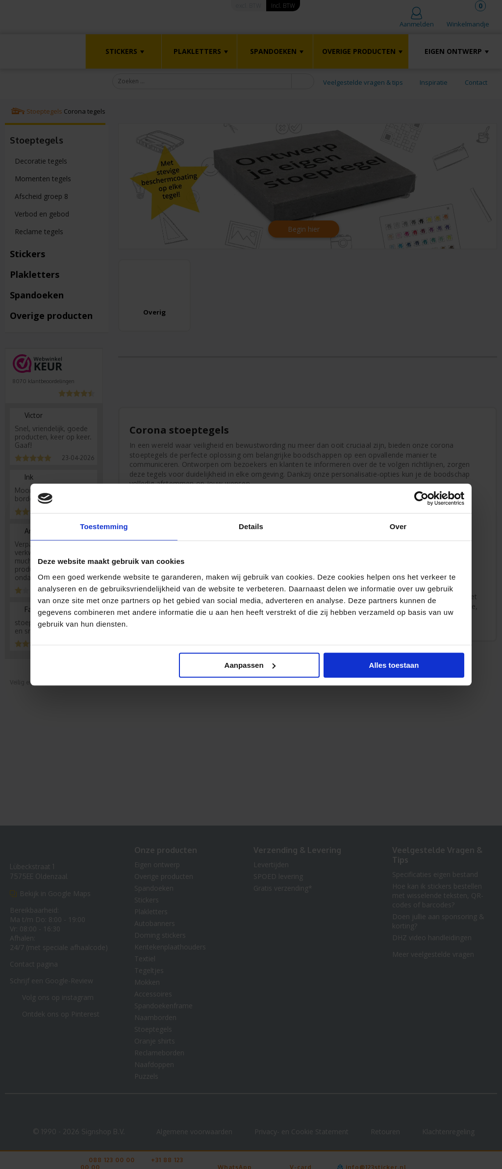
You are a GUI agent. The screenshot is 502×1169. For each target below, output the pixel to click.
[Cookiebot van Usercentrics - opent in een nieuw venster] (421, 498)
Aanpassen (250, 665)
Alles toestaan (394, 665)
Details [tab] (251, 526)
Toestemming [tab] (104, 526)
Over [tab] (398, 526)
